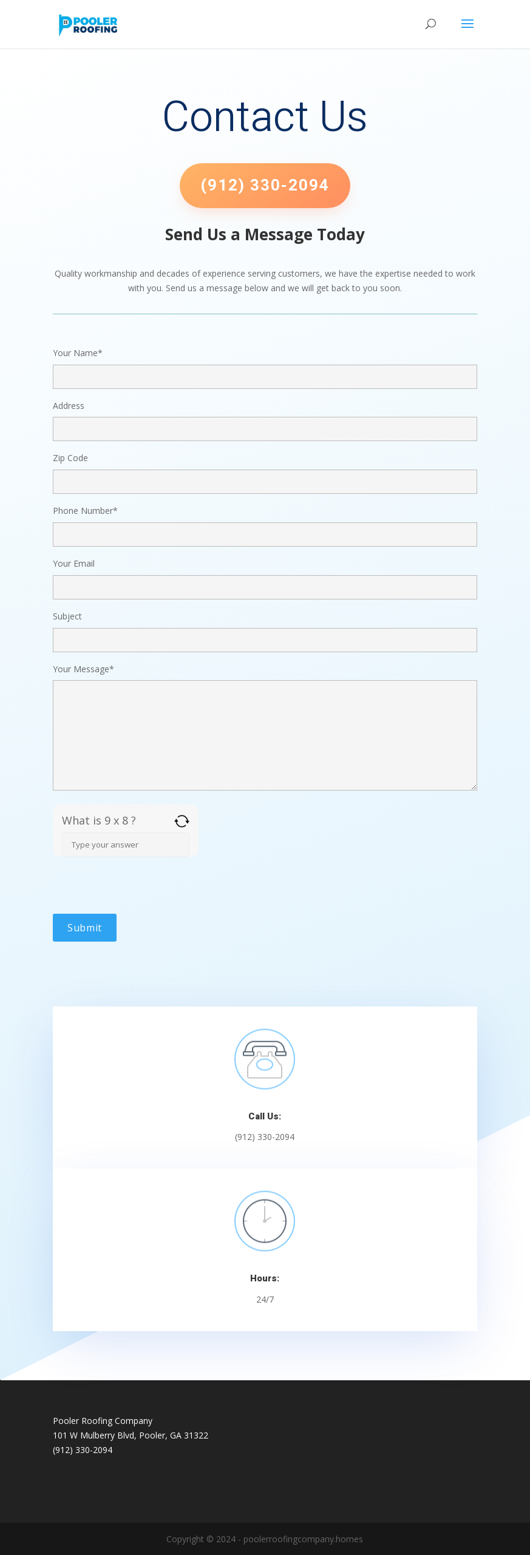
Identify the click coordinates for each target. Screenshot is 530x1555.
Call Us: (264, 1116)
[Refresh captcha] (181, 821)
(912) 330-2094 (265, 185)
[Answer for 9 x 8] (125, 844)
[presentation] (145, 890)
